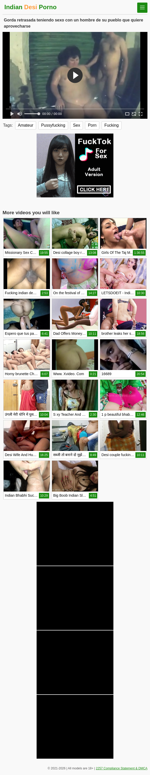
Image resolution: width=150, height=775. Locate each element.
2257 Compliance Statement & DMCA (121, 768)
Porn (92, 125)
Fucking (111, 125)
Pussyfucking (53, 125)
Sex (76, 125)
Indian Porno (30, 7)
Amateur (25, 125)
